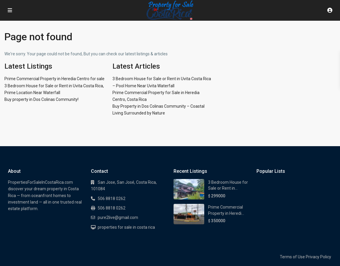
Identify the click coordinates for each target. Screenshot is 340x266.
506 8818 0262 (111, 198)
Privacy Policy (318, 256)
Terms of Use (292, 256)
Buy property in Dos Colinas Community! (41, 99)
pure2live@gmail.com (118, 217)
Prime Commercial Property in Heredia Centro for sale (54, 78)
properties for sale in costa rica (126, 227)
